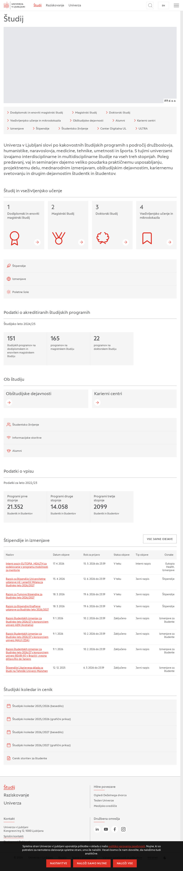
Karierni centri (144, 120)
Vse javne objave (160, 539)
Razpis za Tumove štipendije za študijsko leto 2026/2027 (24, 596)
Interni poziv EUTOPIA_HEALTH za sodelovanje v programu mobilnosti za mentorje (27, 567)
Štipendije (40, 128)
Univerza (75, 5)
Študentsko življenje (72, 128)
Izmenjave (15, 128)
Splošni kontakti (14, 836)
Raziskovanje (55, 5)
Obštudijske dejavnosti (86, 120)
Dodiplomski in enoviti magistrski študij (34, 112)
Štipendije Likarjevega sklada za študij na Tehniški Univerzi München (27, 669)
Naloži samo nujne (92, 863)
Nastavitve (58, 863)
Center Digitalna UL (111, 128)
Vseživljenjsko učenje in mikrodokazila (33, 120)
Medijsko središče (105, 806)
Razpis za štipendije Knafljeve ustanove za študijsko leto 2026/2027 (27, 608)
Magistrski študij (84, 112)
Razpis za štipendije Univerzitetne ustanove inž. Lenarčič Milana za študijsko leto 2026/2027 (26, 582)
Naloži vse (125, 863)
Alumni (118, 120)
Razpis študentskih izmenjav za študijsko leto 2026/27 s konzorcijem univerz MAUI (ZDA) (27, 637)
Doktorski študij (117, 112)
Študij (38, 5)
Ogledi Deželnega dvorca (110, 795)
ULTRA (141, 128)
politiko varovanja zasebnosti (126, 846)
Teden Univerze (104, 800)
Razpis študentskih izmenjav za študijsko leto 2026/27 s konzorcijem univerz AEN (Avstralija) (27, 621)
